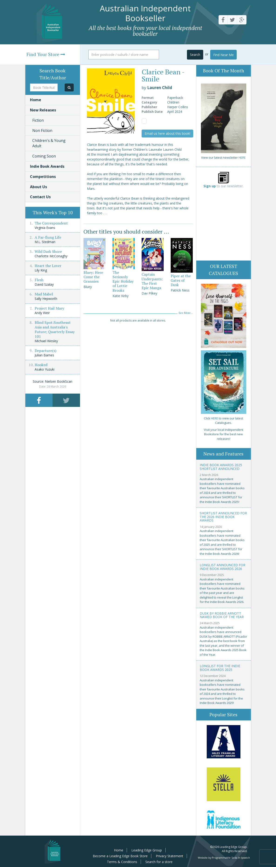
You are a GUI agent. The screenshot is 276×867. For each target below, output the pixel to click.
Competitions (43, 176)
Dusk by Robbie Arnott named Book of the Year (222, 615)
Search (195, 54)
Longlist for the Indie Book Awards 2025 (220, 668)
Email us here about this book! (167, 133)
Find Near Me (223, 55)
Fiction (38, 120)
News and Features (223, 454)
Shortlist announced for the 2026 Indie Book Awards (223, 516)
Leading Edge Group (146, 850)
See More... (186, 313)
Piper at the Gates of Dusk (181, 280)
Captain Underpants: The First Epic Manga (152, 281)
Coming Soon (44, 156)
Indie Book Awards (47, 166)
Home (35, 99)
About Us (38, 186)
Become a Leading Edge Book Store (120, 856)
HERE (242, 157)
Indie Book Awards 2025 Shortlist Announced (221, 467)
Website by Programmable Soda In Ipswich (224, 857)
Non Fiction (42, 130)
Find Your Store (46, 54)
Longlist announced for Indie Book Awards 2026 (222, 567)
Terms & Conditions (122, 862)
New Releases (43, 110)
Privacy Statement (169, 856)
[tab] (39, 400)
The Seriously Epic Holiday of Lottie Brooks (123, 281)
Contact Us (40, 196)
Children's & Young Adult (49, 143)
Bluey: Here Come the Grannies (93, 277)
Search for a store (159, 862)
